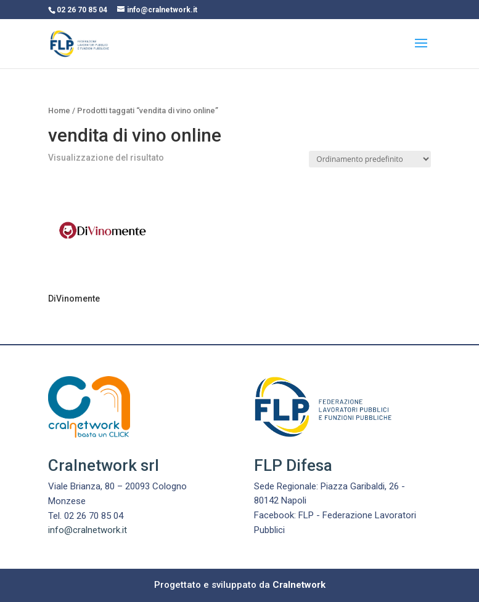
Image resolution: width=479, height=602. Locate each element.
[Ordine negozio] (370, 159)
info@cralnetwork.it (87, 530)
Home (59, 110)
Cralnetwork (298, 584)
